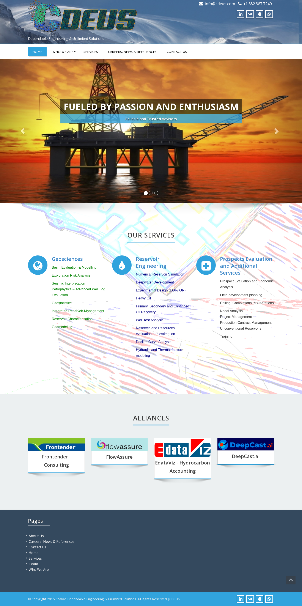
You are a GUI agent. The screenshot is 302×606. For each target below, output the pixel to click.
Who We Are (64, 51)
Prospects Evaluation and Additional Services (246, 265)
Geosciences (67, 258)
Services (90, 51)
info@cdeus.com (220, 3)
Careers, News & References (132, 51)
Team (33, 564)
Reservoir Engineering (151, 262)
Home (37, 51)
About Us (36, 536)
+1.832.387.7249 (257, 3)
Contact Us (177, 51)
